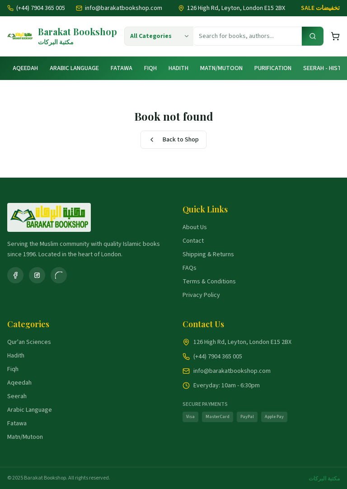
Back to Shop (173, 139)
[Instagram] (37, 275)
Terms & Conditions (209, 281)
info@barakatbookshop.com (119, 8)
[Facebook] (15, 275)
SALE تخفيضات (320, 8)
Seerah (17, 396)
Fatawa (121, 68)
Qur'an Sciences (29, 342)
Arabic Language (74, 68)
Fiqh (150, 68)
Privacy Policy (201, 295)
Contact (193, 240)
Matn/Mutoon (221, 68)
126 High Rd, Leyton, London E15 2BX (242, 342)
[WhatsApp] (59, 275)
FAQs (190, 268)
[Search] (313, 36)
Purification (272, 68)
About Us (195, 227)
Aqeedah (25, 68)
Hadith (178, 68)
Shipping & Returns (208, 254)
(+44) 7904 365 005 (36, 8)
